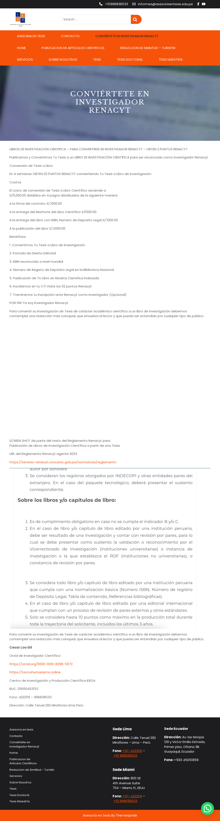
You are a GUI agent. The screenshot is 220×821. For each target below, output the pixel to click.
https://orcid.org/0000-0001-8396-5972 (41, 664)
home (21, 48)
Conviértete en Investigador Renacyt (127, 36)
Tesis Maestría (171, 59)
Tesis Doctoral (130, 59)
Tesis (97, 59)
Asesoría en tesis (96, 815)
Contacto (70, 36)
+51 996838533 (125, 755)
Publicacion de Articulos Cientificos (73, 48)
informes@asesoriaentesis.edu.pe (163, 4)
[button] (207, 808)
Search (136, 19)
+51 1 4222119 (132, 751)
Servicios (25, 59)
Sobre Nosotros (63, 59)
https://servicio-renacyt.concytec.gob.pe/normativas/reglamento (62, 462)
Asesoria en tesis (31, 36)
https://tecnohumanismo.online (35, 672)
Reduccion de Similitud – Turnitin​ (147, 48)
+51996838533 (114, 4)
